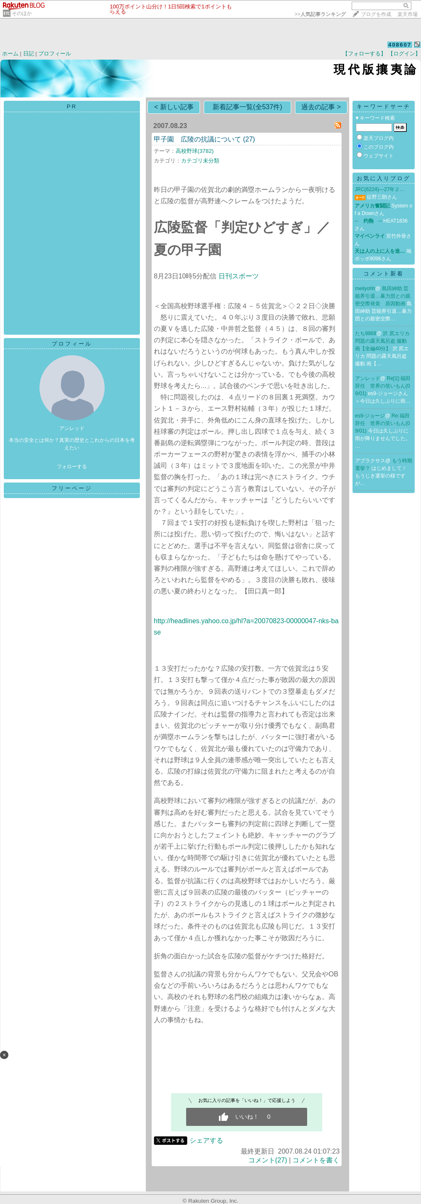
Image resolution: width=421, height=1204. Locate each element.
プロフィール (54, 53)
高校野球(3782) (195, 151)
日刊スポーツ (238, 276)
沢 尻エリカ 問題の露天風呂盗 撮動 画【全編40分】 (382, 341)
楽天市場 (407, 14)
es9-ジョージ (370, 416)
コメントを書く (315, 1160)
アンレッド (367, 378)
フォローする (72, 467)
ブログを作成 (376, 14)
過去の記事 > (321, 106)
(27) (249, 139)
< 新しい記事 (174, 106)
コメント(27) (267, 1160)
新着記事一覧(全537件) (247, 106)
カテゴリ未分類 (200, 160)
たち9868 (365, 333)
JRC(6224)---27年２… (380, 189)
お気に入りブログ (383, 178)
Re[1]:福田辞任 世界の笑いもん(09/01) (382, 385)
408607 (399, 45)
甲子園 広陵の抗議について (197, 139)
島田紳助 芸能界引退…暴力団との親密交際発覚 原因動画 (382, 296)
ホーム (10, 53)
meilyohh (365, 288)
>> (320, 14)
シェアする (206, 1140)
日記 (28, 53)
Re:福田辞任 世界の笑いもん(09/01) (382, 423)
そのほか (22, 13)
